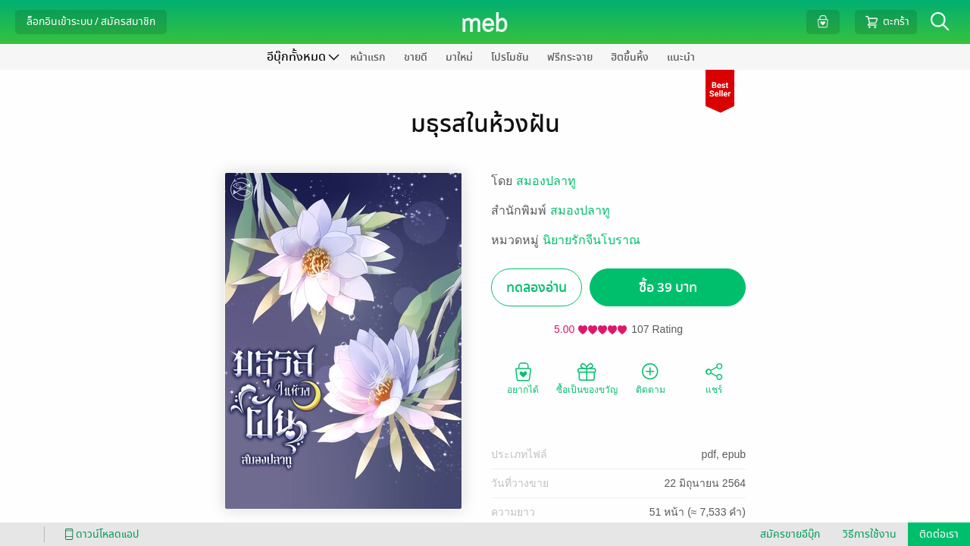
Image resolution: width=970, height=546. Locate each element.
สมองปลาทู (546, 180)
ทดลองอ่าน (536, 288)
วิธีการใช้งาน (869, 534)
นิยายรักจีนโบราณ (591, 240)
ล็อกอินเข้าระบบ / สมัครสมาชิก (91, 22)
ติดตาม (650, 377)
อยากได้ (523, 377)
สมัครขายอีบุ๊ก (790, 534)
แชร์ (713, 377)
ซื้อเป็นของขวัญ (587, 377)
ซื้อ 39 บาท (668, 288)
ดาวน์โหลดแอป (99, 534)
